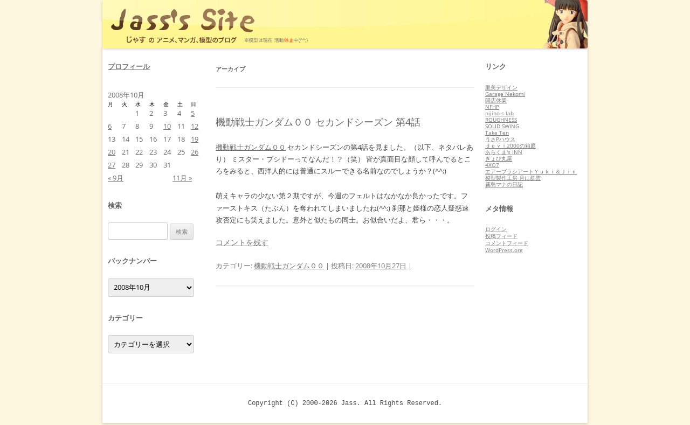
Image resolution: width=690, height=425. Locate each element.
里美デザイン (501, 87)
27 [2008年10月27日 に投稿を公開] (111, 165)
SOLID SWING (502, 126)
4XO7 (492, 165)
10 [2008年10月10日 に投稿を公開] (167, 126)
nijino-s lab (499, 113)
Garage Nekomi (505, 93)
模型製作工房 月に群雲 (513, 178)
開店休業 (496, 100)
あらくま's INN (503, 152)
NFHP (492, 106)
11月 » (182, 178)
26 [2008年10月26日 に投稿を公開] (194, 152)
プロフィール (129, 66)
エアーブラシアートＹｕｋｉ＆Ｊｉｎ (531, 171)
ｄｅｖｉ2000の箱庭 (510, 145)
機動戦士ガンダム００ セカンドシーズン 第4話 (318, 121)
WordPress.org (503, 250)
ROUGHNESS (501, 119)
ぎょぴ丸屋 (498, 158)
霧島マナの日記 (504, 184)
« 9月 (115, 178)
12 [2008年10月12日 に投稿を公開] (194, 126)
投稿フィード (501, 236)
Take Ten (497, 132)
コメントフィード (506, 243)
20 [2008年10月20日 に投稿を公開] (111, 152)
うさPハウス (500, 139)
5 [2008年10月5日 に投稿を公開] (193, 113)
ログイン (496, 229)
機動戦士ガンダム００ (251, 147)
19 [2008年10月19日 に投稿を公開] (194, 139)
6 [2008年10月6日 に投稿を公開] (110, 126)
